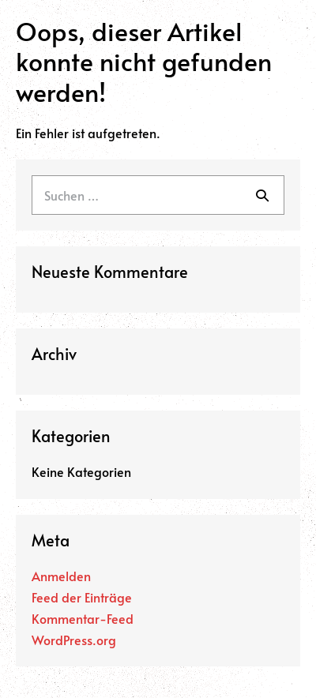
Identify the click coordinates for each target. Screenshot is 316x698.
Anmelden (61, 575)
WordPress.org (74, 639)
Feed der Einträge (82, 597)
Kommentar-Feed (83, 618)
